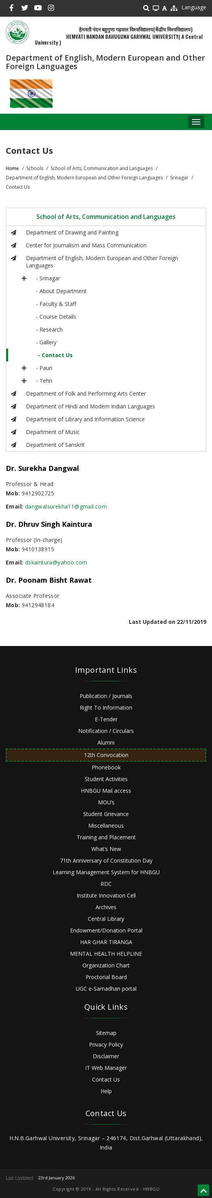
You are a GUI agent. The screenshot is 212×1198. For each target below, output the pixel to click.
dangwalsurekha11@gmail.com (66, 506)
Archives (106, 907)
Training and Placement (106, 837)
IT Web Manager (106, 1067)
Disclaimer (106, 1056)
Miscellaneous (106, 825)
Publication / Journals (106, 696)
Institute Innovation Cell (106, 895)
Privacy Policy (106, 1044)
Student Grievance (106, 814)
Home (12, 168)
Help (106, 1091)
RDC (106, 883)
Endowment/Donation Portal (106, 930)
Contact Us (106, 1079)
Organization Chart (106, 965)
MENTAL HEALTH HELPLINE (106, 953)
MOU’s (106, 802)
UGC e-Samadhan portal (106, 988)
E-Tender (106, 719)
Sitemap (106, 1033)
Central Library (106, 918)
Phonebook (106, 767)
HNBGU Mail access (106, 790)
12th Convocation (106, 755)
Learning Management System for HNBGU (106, 872)
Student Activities (106, 779)
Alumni (106, 742)
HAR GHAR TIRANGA (106, 942)
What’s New (106, 848)
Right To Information (106, 707)
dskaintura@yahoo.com (56, 562)
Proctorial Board (106, 977)
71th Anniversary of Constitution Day (106, 860)
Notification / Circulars (106, 730)
